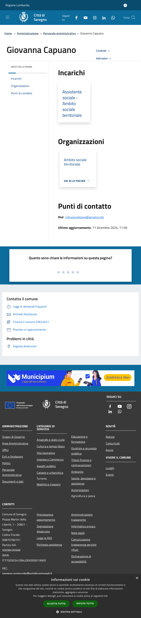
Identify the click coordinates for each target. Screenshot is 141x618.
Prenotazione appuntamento (46, 517)
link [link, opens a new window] (106, 595)
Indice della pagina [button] (21, 66)
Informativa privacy (83, 526)
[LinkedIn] (102, 17)
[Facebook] (75, 17)
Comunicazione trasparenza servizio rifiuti (83, 544)
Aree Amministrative (15, 443)
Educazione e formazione (79, 439)
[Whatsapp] (111, 17)
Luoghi (110, 468)
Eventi (110, 474)
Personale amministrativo (59, 33)
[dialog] (70, 596)
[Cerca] (133, 17)
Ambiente (77, 472)
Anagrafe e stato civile (51, 440)
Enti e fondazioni (12, 456)
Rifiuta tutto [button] (85, 603)
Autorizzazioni (80, 490)
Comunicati (113, 443)
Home (8, 33)
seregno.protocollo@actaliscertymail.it (27, 573)
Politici (6, 463)
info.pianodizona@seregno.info (85, 217)
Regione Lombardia (17, 5)
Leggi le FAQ (44, 538)
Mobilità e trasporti (49, 484)
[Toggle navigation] (7, 17)
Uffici (5, 450)
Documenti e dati (13, 481)
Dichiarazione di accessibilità (81, 559)
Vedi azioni (104, 58)
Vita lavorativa (46, 453)
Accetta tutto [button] (56, 603)
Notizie (110, 437)
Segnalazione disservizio (45, 529)
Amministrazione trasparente (82, 517)
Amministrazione (28, 33)
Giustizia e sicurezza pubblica (84, 451)
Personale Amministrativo (12, 472)
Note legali (78, 533)
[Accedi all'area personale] (125, 5)
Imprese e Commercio (50, 459)
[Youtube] (84, 17)
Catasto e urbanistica (50, 472)
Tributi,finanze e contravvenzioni (81, 462)
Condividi (103, 51)
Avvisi (109, 450)
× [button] (136, 578)
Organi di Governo (13, 437)
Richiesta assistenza (49, 544)
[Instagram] (93, 17)
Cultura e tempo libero (51, 446)
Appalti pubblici (46, 466)
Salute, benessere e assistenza (83, 481)
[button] (70, 612)
